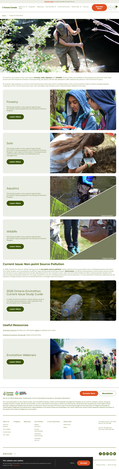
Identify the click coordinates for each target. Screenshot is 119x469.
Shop (20, 8)
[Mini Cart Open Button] (115, 8)
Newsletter (107, 393)
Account (86, 7)
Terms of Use (112, 465)
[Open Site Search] (110, 8)
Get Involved (50, 7)
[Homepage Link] (9, 8)
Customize (16, 465)
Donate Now (99, 8)
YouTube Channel (9, 330)
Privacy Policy (100, 465)
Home (4, 15)
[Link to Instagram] (107, 454)
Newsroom (67, 424)
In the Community (64, 7)
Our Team (6, 435)
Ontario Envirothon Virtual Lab (14, 335)
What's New (75, 7)
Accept (83, 463)
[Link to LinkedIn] (114, 454)
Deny (72, 463)
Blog (65, 427)
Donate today (49, 1)
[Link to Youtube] (111, 454)
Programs (32, 7)
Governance (7, 432)
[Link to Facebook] (100, 454)
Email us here (9, 454)
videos (36, 330)
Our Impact (7, 429)
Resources (40, 7)
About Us (22, 7)
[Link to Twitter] (104, 454)
